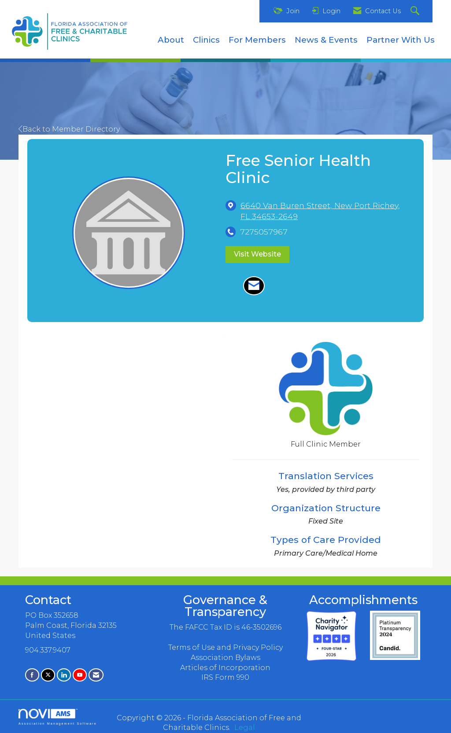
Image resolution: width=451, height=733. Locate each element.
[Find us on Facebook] (32, 674)
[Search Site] (415, 11)
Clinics (206, 40)
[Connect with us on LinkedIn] (64, 674)
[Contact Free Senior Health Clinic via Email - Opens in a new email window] (254, 286)
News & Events (326, 40)
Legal (244, 727)
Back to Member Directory (69, 129)
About (171, 40)
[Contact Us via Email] (96, 674)
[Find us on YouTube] (80, 674)
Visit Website (257, 254)
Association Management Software (57, 717)
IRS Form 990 (225, 677)
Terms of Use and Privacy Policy (225, 647)
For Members (257, 40)
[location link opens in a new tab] (325, 211)
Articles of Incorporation (225, 667)
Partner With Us (400, 40)
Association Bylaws (225, 657)
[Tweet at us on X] (48, 674)
